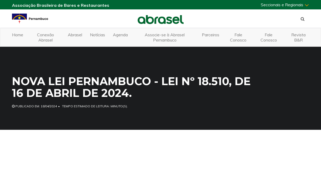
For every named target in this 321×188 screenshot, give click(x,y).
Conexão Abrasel (45, 37)
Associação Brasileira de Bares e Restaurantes (60, 5)
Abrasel (75, 34)
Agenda (120, 34)
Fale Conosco (238, 37)
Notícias (97, 34)
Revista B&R (298, 37)
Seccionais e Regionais (285, 4)
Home (17, 34)
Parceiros (210, 34)
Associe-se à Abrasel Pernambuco (165, 37)
